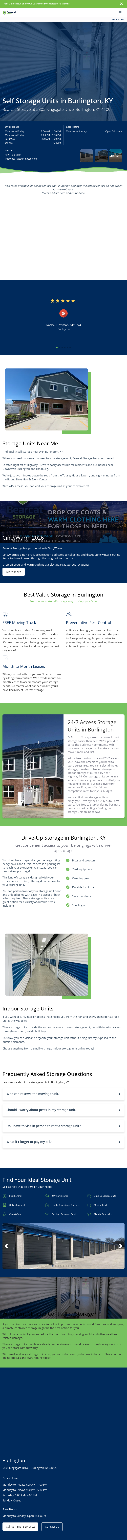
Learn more (13, 572)
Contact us (53, 1527)
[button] (86, 155)
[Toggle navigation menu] (121, 12)
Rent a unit (118, 19)
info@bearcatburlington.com (21, 158)
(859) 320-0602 (13, 154)
